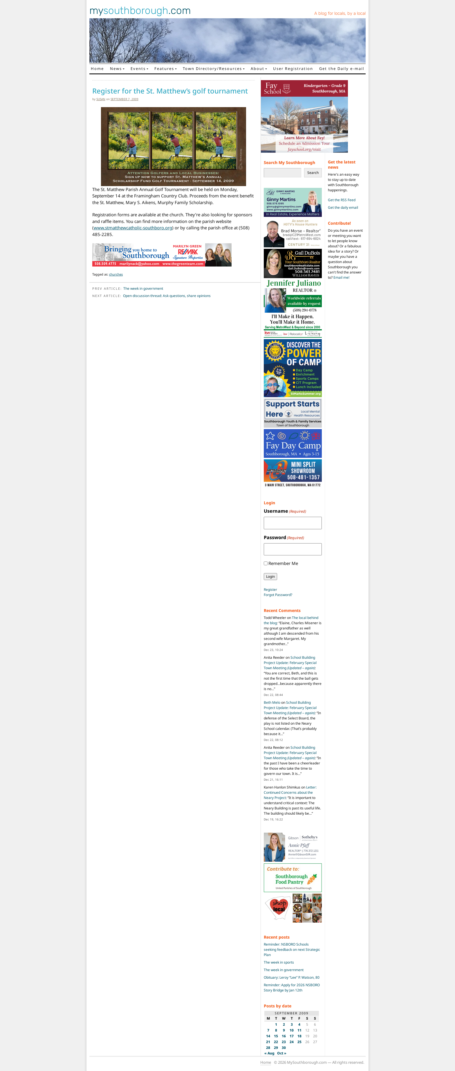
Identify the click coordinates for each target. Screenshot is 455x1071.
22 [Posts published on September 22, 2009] (276, 1041)
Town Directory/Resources (212, 68)
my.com (140, 10)
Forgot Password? (278, 594)
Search (313, 172)
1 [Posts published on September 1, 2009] (276, 1024)
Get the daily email (343, 207)
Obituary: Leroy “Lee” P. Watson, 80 (291, 977)
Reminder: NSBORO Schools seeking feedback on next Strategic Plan (292, 949)
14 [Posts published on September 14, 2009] (268, 1036)
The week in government (143, 288)
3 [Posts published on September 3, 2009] (292, 1024)
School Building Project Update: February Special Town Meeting (290, 662)
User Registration (293, 68)
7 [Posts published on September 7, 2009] (268, 1030)
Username (285, 511)
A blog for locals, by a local (340, 13)
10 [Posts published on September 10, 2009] (292, 1030)
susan (100, 99)
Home (97, 68)
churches (116, 274)
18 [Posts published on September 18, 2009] (299, 1036)
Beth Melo (272, 702)
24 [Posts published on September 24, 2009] (292, 1041)
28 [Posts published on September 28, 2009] (268, 1047)
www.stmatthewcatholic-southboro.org (133, 228)
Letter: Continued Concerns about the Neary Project (290, 792)
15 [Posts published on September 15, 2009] (276, 1036)
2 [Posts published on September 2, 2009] (284, 1024)
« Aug (269, 1053)
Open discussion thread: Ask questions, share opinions (167, 295)
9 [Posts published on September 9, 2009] (284, 1030)
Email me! (341, 277)
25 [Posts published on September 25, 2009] (299, 1041)
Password (284, 537)
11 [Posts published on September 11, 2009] (299, 1030)
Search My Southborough (289, 162)
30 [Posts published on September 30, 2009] (284, 1047)
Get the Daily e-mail (341, 68)
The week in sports (279, 962)
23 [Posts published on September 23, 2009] (284, 1041)
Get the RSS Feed (341, 199)
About (257, 68)
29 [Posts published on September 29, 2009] (276, 1047)
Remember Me (283, 563)
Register (270, 589)
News (116, 68)
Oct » (281, 1053)
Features (164, 68)
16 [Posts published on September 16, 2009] (284, 1036)
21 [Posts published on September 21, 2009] (268, 1041)
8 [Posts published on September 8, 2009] (276, 1030)
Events (138, 68)
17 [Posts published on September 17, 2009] (292, 1036)
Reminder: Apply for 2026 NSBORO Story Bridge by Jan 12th (292, 987)
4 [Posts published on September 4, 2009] (299, 1024)
